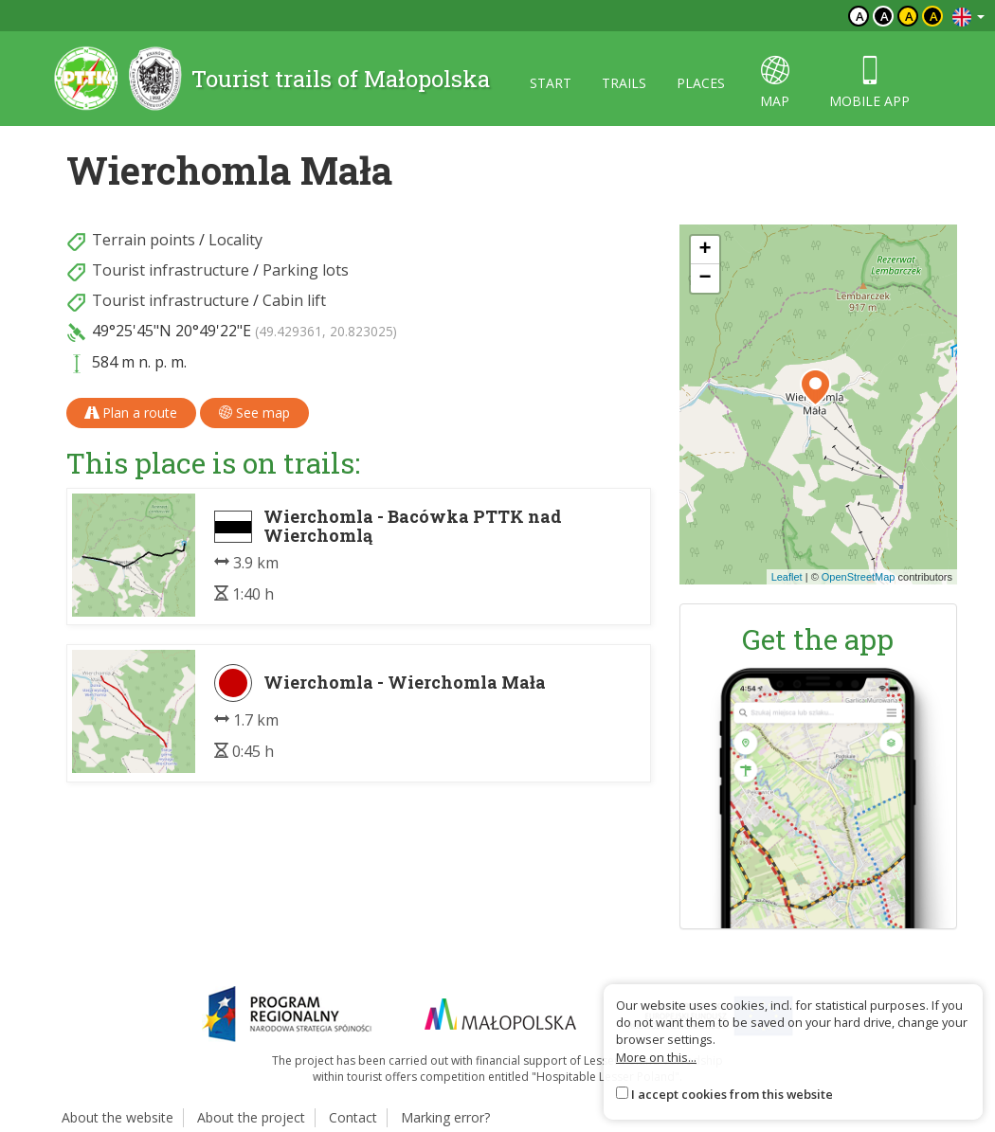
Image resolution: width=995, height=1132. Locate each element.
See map (254, 413)
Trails (624, 83)
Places (701, 83)
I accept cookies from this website (732, 1094)
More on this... (656, 1057)
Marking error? (445, 1117)
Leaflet (787, 577)
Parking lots (305, 270)
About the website (117, 1117)
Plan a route (131, 413)
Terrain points (143, 239)
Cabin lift (294, 300)
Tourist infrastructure (170, 270)
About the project (251, 1117)
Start (550, 83)
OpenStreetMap (859, 577)
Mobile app (869, 83)
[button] (815, 387)
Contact (353, 1117)
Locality (235, 239)
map (774, 83)
